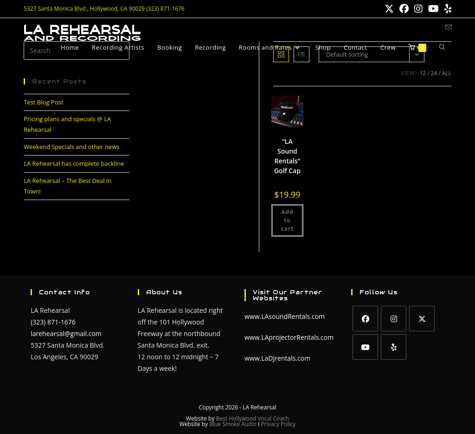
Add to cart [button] (287, 220)
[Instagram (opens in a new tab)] (418, 8)
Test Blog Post (43, 102)
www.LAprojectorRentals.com (289, 337)
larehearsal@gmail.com (66, 333)
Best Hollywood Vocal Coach (252, 418)
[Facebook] (365, 318)
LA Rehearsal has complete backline (74, 163)
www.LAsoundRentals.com (284, 316)
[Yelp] (393, 347)
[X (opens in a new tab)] (389, 8)
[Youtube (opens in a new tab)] (433, 8)
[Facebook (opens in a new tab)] (404, 8)
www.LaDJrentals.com (277, 358)
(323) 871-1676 (53, 321)
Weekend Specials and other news (72, 147)
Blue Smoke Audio (233, 424)
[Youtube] (365, 347)
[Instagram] (393, 318)
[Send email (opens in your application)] (449, 27)
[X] (422, 318)
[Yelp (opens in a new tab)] (446, 8)
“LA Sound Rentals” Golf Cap (287, 156)
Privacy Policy (278, 424)
